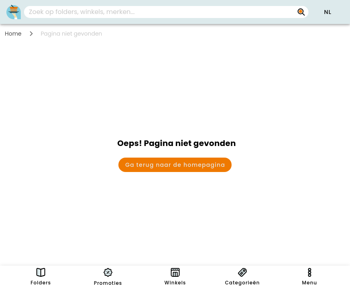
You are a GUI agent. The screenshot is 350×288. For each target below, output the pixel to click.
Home (13, 34)
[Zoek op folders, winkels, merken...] (160, 12)
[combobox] (166, 12)
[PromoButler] (13, 12)
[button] (327, 12)
